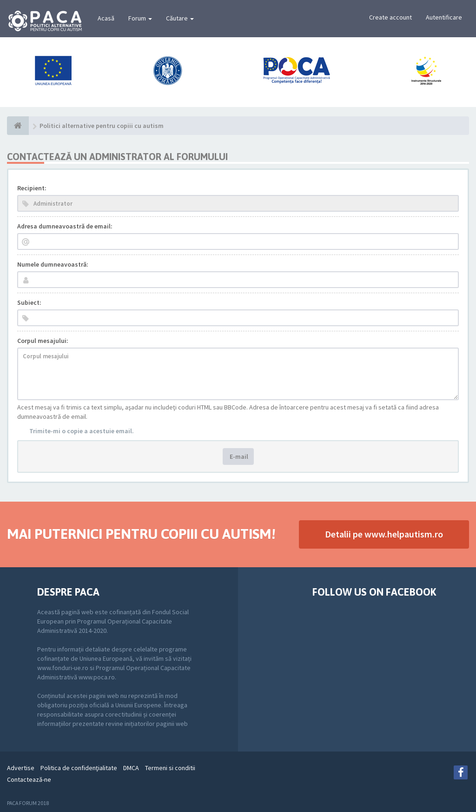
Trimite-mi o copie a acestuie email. (81, 431)
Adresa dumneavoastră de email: (64, 226)
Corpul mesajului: (42, 340)
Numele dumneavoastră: (52, 264)
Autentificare (444, 17)
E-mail (238, 456)
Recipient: (31, 188)
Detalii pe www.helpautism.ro (384, 534)
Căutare (180, 18)
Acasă (106, 18)
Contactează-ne (29, 779)
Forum (140, 18)
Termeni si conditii (170, 768)
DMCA (131, 768)
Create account (390, 17)
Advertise (20, 768)
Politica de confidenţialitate (78, 768)
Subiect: (29, 302)
